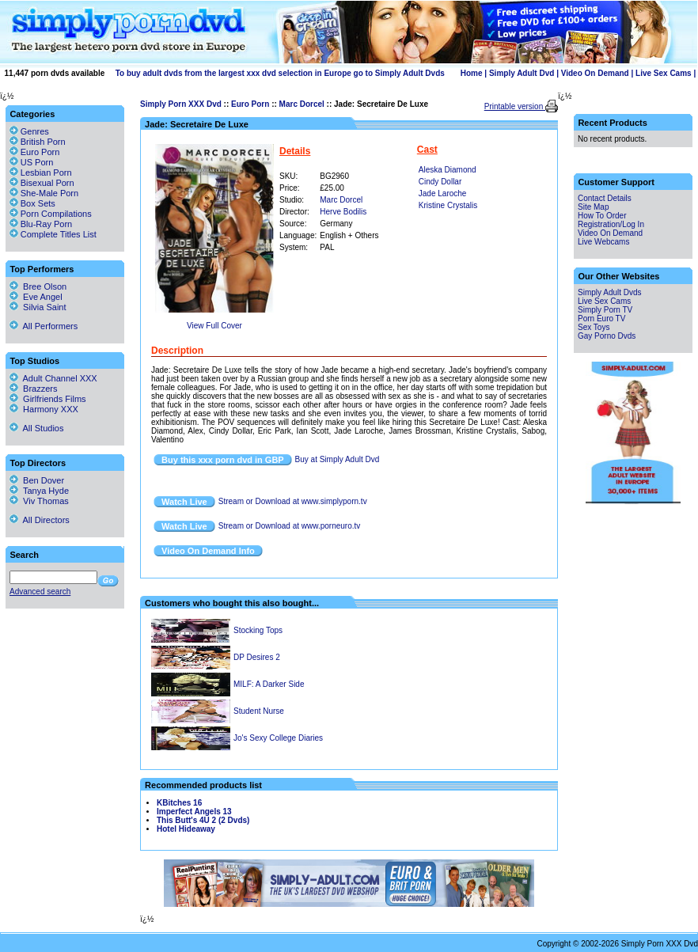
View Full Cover (214, 325)
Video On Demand (595, 73)
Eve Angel (36, 297)
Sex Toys (593, 327)
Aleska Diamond (447, 169)
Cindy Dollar (440, 181)
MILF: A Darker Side (268, 684)
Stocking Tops (258, 630)
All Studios (36, 428)
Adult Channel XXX (53, 378)
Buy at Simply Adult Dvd (337, 459)
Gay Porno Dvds (606, 336)
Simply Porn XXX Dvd (181, 104)
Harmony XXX (43, 409)
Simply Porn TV (605, 309)
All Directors (39, 520)
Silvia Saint (37, 307)
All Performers (43, 326)
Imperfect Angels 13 (194, 811)
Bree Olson (37, 286)
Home (472, 73)
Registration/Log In (611, 224)
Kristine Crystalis (448, 205)
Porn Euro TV (601, 318)
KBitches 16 (179, 802)
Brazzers (33, 388)
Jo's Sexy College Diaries (278, 738)
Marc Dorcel (301, 104)
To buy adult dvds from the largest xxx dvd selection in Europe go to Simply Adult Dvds (280, 73)
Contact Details (605, 198)
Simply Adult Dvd (521, 73)
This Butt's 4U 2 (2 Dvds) (203, 820)
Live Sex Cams (663, 73)
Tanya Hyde (39, 490)
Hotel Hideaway (186, 829)
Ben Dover (36, 480)
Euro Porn (250, 104)
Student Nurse (258, 711)
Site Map (593, 207)
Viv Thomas (39, 501)
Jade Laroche (443, 193)
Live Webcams (603, 241)
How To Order (602, 215)
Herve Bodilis (343, 211)
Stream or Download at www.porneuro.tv (289, 526)
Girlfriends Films (47, 399)
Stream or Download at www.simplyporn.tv (292, 501)
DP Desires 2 (256, 657)
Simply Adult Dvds (610, 292)
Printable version (514, 106)
